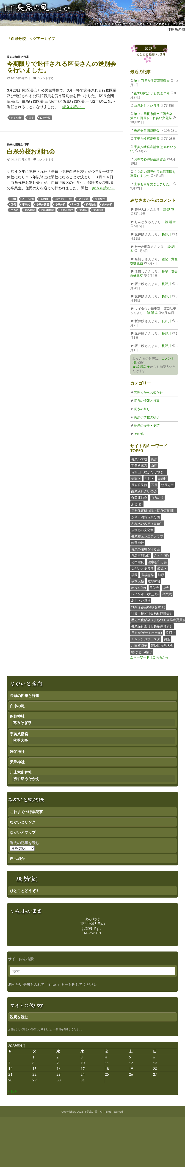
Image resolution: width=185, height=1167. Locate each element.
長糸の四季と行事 (24, 695)
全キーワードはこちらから (149, 657)
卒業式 (26, 204)
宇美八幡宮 (139, 465)
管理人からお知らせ (148, 392)
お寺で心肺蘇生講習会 (150, 159)
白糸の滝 (157, 498)
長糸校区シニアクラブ (147, 536)
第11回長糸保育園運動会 (152, 81)
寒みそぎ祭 (22, 722)
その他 (139, 434)
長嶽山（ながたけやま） (148, 472)
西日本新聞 (47, 209)
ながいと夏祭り (142, 568)
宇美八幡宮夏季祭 (147, 138)
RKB (13, 198)
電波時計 (98, 209)
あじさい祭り (140, 600)
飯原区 (162, 568)
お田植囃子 (139, 645)
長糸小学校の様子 (147, 417)
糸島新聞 (30, 209)
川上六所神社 (21, 772)
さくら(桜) (16, 117)
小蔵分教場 (42, 204)
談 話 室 (168, 209)
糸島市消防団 (140, 555)
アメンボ (83, 198)
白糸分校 (45, 117)
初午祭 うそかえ (26, 778)
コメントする (45, 78)
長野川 (166, 234)
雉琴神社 (154, 581)
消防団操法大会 (162, 645)
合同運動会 (139, 498)
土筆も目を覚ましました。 (153, 184)
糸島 (154, 465)
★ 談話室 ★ (141, 367)
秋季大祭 (137, 581)
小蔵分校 (60, 204)
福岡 (134, 575)
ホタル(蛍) (138, 588)
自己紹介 (17, 858)
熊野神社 (137, 543)
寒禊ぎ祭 (147, 575)
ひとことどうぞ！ (24, 890)
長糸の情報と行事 (18, 57)
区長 (31, 117)
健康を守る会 (157, 562)
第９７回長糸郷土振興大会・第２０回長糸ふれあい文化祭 (153, 116)
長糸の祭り (142, 409)
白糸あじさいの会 (144, 491)
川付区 (75, 204)
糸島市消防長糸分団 (145, 517)
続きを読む (73, 106)
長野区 (136, 478)
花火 (166, 588)
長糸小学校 (66, 209)
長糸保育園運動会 (147, 130)
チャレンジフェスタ (145, 639)
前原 (161, 575)
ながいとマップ (23, 832)
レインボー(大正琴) (145, 594)
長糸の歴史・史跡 (147, 425)
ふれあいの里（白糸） (147, 523)
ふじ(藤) (44, 198)
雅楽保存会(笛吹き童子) (148, 607)
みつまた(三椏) (63, 198)
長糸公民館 (139, 485)
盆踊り (170, 633)
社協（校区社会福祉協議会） (152, 613)
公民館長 (100, 198)
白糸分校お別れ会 (31, 151)
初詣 (167, 639)
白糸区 (14, 209)
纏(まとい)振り (141, 652)
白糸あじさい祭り (147, 105)
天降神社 (17, 762)
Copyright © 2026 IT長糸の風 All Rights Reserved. (92, 1111)
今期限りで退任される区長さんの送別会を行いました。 (61, 66)
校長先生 (91, 204)
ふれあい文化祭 (142, 530)
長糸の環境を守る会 (145, 549)
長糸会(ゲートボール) (146, 633)
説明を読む (19, 1017)
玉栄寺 (154, 588)
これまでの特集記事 (26, 811)
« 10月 (13, 1091)
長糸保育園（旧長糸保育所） (152, 626)
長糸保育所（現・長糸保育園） (153, 510)
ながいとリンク (23, 822)
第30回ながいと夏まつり (152, 93)
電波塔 (83, 209)
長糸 (154, 459)
